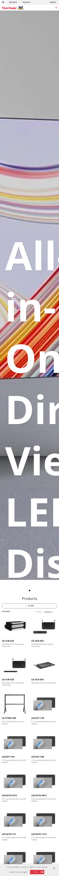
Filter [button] (31, 606)
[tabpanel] (29, 295)
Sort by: (38, 612)
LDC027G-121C (39, 834)
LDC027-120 (37, 718)
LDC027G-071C (9, 795)
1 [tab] (29, 590)
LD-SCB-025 (8, 679)
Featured (48, 612)
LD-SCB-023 (8, 640)
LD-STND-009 (9, 718)
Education (13, 2)
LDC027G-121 (9, 834)
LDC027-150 (8, 756)
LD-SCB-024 (37, 640)
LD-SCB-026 (37, 679)
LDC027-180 (37, 756)
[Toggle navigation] (56, 7)
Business (26, 2)
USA (35, 872)
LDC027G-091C (39, 795)
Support (53, 2)
